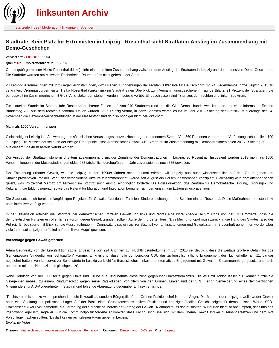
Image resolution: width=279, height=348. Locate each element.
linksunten (70, 27)
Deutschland (128, 330)
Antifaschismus (31, 330)
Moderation (50, 27)
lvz (19, 63)
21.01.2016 (31, 57)
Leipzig (170, 330)
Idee (36, 27)
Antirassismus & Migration (63, 330)
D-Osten (146, 330)
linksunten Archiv (72, 12)
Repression (91, 330)
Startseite (22, 27)
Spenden (87, 27)
